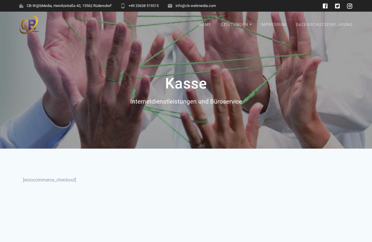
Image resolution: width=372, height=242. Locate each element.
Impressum (273, 24)
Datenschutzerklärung (324, 24)
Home (204, 24)
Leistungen (234, 24)
